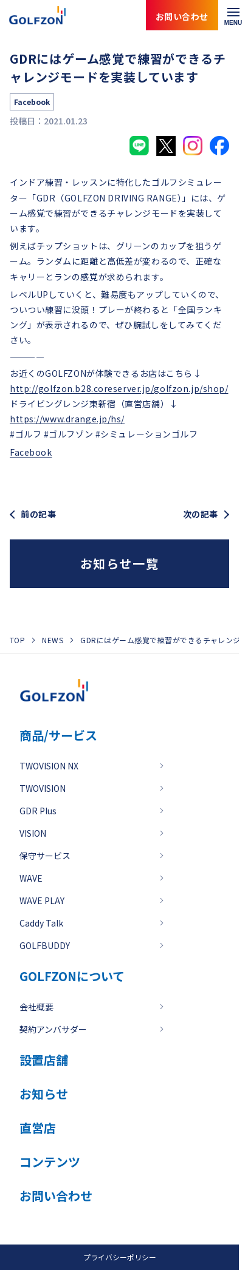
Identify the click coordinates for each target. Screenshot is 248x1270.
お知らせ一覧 (119, 563)
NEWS (52, 640)
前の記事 (38, 514)
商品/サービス (58, 735)
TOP (17, 640)
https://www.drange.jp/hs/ (67, 419)
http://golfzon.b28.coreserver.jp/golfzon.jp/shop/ (119, 388)
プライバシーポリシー (119, 1257)
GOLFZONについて (72, 976)
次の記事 (200, 514)
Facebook (31, 452)
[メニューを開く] (233, 15)
